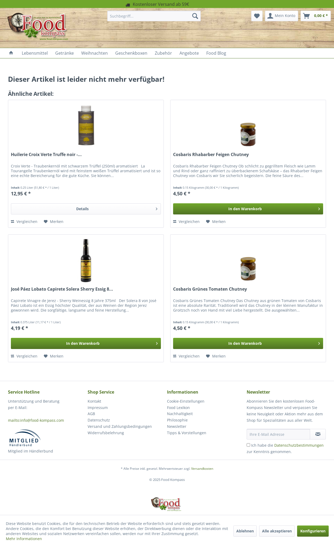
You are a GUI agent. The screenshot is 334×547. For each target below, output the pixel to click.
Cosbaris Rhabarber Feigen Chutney (211, 154)
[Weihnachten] (95, 53)
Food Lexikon (178, 407)
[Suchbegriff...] (154, 16)
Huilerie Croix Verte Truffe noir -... (46, 154)
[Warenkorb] (316, 16)
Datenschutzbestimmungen (299, 445)
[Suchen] (195, 16)
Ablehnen (245, 530)
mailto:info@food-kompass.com (36, 420)
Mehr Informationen (24, 538)
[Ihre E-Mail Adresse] (278, 434)
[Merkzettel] (257, 16)
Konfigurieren (313, 530)
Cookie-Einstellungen (185, 401)
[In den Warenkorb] (248, 208)
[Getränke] (65, 53)
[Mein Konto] (281, 16)
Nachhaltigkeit (180, 413)
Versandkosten (202, 468)
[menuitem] (154, 16)
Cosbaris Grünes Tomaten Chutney (210, 289)
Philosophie (177, 420)
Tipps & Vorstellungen (186, 432)
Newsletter (176, 426)
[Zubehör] (163, 53)
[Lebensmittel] (35, 53)
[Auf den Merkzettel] (53, 221)
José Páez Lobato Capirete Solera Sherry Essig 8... (62, 289)
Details (116, 208)
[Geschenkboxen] (131, 53)
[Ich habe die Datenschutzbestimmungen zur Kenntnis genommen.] (248, 445)
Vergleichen (24, 221)
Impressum (98, 407)
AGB (91, 413)
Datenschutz (99, 420)
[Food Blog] (216, 53)
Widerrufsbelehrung (106, 432)
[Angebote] (189, 53)
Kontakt (94, 401)
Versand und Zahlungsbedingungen (120, 426)
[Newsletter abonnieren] (318, 434)
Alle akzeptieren (277, 530)
